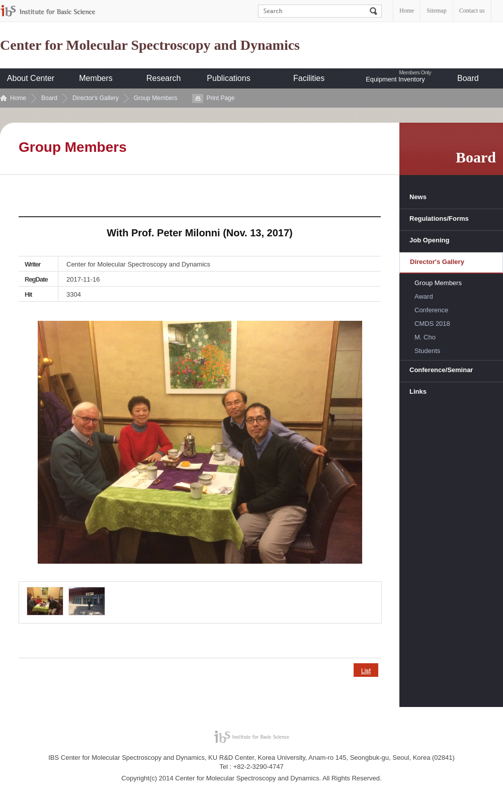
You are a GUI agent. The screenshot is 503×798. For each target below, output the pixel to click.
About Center (30, 78)
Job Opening (429, 240)
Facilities (308, 78)
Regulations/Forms (439, 218)
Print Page (220, 98)
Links (418, 391)
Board (468, 78)
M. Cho (425, 337)
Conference (431, 310)
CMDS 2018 (432, 323)
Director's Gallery (95, 98)
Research (163, 78)
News (418, 197)
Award (423, 296)
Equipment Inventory (395, 79)
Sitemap (436, 10)
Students (427, 350)
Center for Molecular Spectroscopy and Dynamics (150, 45)
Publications (228, 78)
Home (406, 10)
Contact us (472, 10)
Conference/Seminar (441, 370)
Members (96, 78)
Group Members (156, 98)
